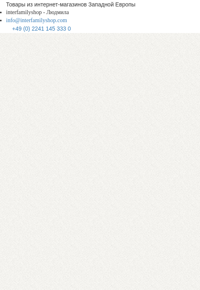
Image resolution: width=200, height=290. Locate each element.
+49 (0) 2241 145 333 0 (41, 28)
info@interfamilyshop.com (36, 20)
